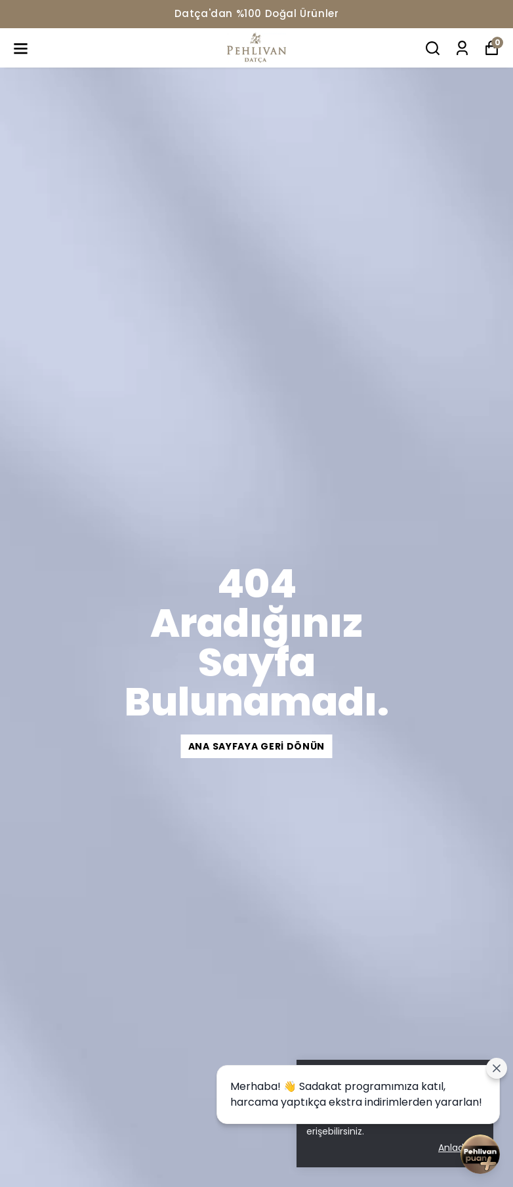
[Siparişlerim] (462, 48)
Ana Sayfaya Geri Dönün (256, 746)
